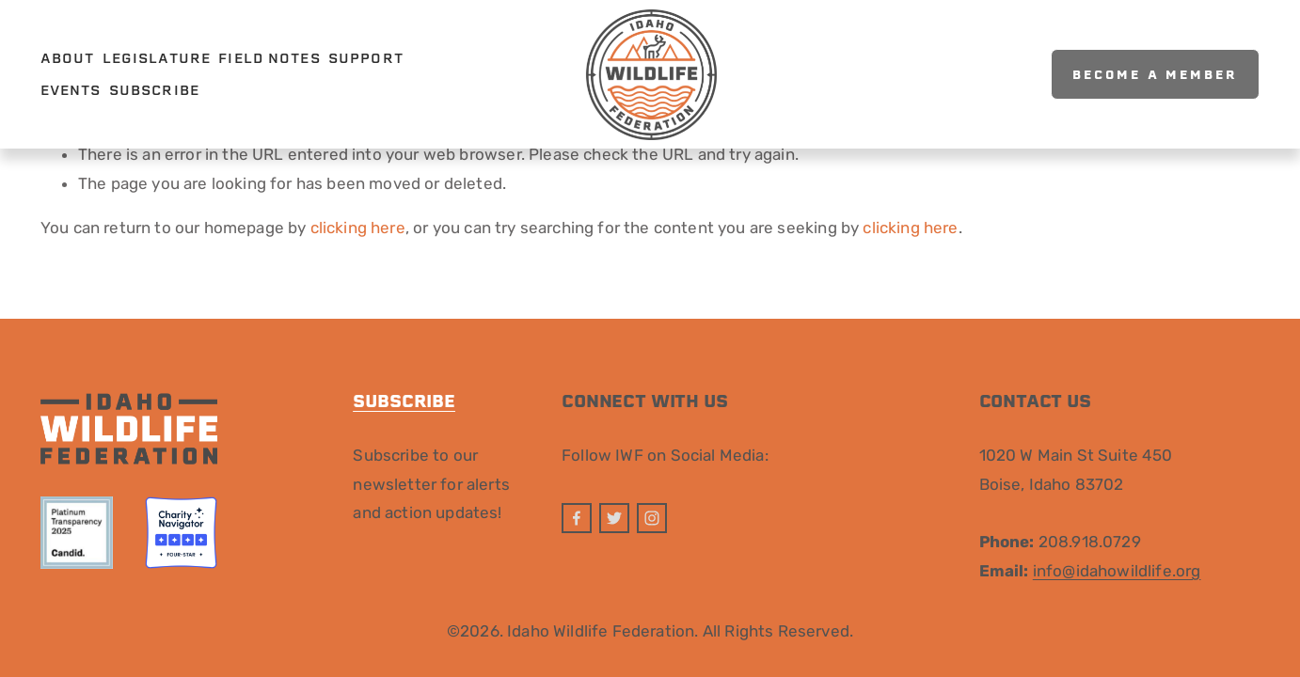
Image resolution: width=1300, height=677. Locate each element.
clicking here (357, 228)
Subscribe (154, 90)
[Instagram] (652, 518)
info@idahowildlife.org (1117, 571)
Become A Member (1155, 74)
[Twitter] (614, 518)
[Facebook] (577, 518)
